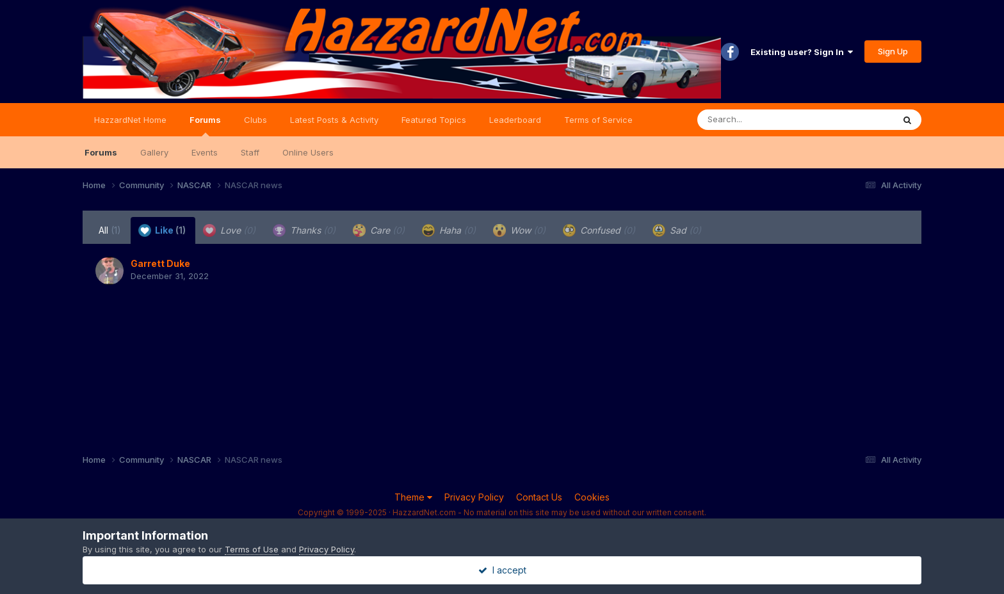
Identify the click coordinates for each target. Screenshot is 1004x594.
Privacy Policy (474, 497)
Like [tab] (162, 230)
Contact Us (539, 497)
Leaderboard (515, 120)
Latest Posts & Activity (334, 120)
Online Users (308, 152)
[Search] (760, 119)
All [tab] (110, 230)
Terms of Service (598, 120)
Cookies (592, 497)
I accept (502, 570)
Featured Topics (433, 120)
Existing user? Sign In (801, 52)
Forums (205, 125)
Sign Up (893, 51)
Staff (250, 152)
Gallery (154, 152)
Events (204, 152)
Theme (413, 497)
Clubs (255, 120)
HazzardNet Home (130, 120)
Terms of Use (252, 549)
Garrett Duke (160, 263)
